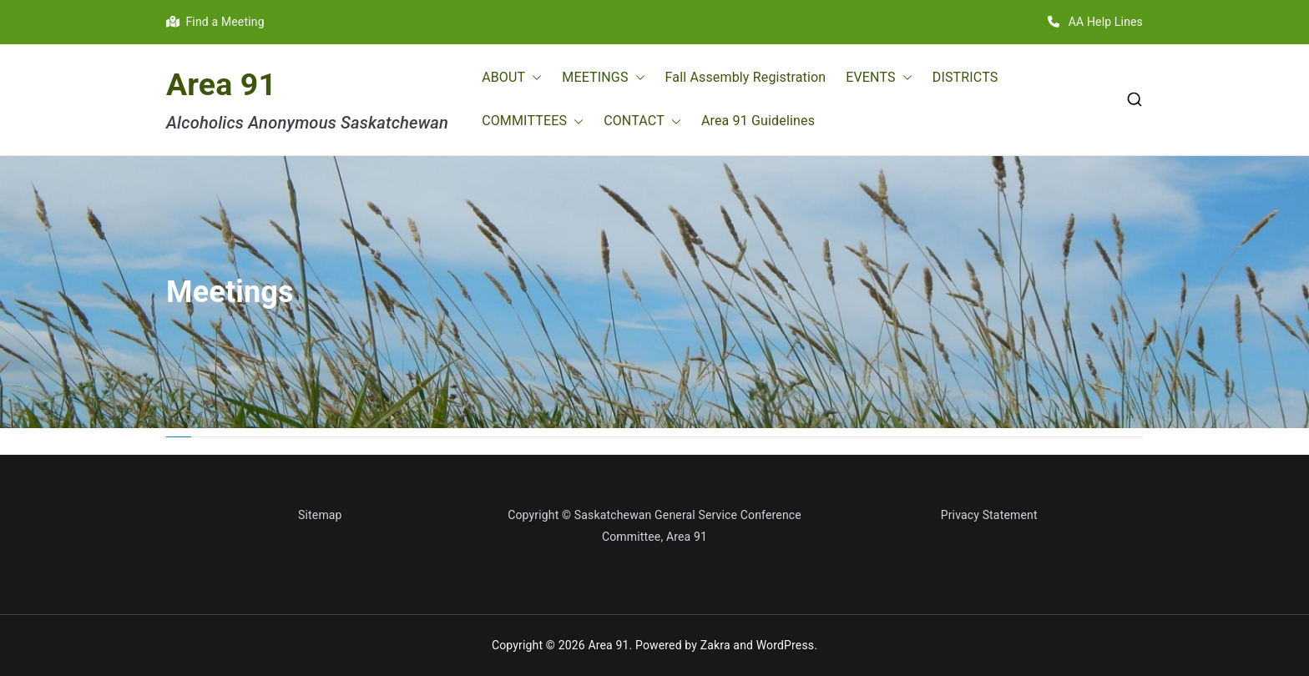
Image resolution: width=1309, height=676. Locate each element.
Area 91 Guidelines (758, 121)
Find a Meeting (215, 21)
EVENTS (879, 78)
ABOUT (512, 78)
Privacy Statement (989, 515)
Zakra (715, 645)
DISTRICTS (965, 77)
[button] (533, 78)
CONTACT (642, 121)
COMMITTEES (533, 121)
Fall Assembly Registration (745, 77)
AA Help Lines (1095, 21)
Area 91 (221, 84)
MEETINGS (603, 78)
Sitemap (320, 515)
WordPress (785, 645)
